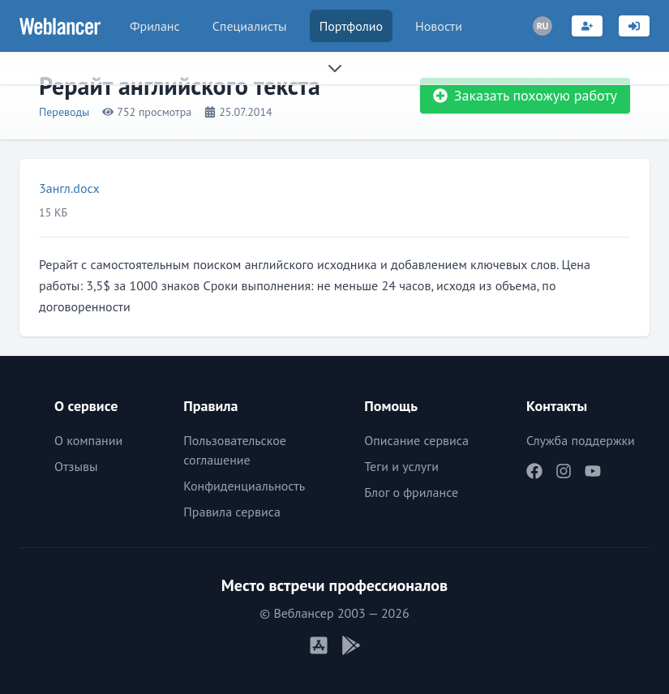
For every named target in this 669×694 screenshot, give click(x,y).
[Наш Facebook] (534, 471)
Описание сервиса (416, 440)
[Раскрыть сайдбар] (334, 68)
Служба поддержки (580, 440)
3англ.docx (69, 188)
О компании (88, 440)
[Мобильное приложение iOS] (318, 645)
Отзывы (75, 466)
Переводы (64, 112)
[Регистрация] (587, 25)
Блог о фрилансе (411, 492)
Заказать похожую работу (525, 95)
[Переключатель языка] (542, 26)
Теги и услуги (401, 466)
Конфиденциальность (244, 486)
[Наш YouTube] (593, 471)
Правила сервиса (232, 511)
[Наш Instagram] (563, 471)
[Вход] (634, 25)
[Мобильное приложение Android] (351, 645)
